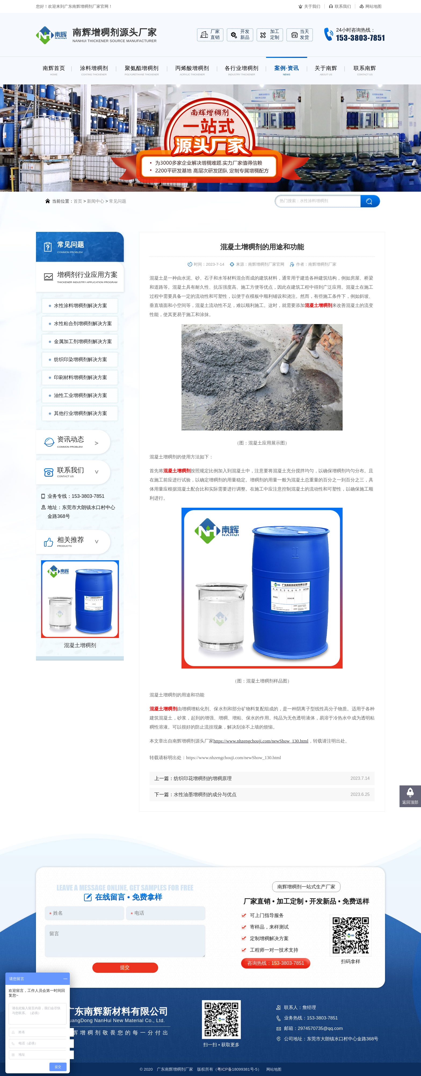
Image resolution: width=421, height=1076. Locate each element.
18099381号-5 (237, 1069)
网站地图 (373, 6)
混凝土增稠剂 (80, 645)
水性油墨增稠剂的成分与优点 (205, 794)
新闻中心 (95, 201)
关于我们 (312, 6)
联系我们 (343, 6)
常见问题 (117, 201)
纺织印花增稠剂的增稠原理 (203, 778)
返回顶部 (410, 802)
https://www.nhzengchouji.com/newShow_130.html (261, 741)
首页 (78, 201)
